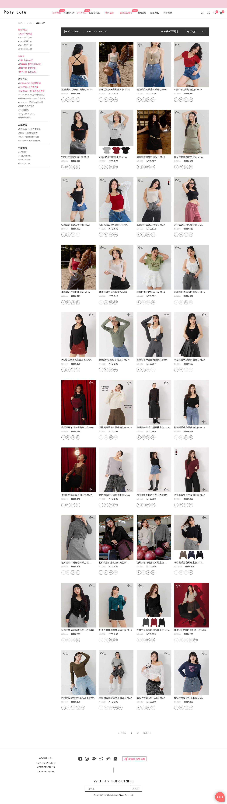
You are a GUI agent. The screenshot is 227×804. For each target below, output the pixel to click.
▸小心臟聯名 (23, 110)
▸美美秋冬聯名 (24, 118)
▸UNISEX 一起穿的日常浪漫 (30, 102)
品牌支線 (22, 125)
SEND (136, 788)
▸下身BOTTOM (24, 156)
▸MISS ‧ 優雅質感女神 (28, 133)
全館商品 (22, 148)
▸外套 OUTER (24, 163)
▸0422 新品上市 (25, 49)
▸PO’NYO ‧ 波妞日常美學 (29, 129)
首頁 (20, 22)
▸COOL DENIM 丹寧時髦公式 (31, 95)
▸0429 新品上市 (25, 45)
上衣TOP (40, 22)
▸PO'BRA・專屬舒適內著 (29, 141)
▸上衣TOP (22, 152)
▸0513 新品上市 (25, 38)
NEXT (147, 733)
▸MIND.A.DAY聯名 (26, 106)
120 (105, 31)
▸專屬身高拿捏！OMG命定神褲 (31, 98)
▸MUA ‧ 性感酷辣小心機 (28, 137)
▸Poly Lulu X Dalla (26, 114)
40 (95, 31)
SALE (21, 56)
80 (100, 31)
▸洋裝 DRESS (24, 160)
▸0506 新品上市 (25, 41)
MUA (29, 22)
